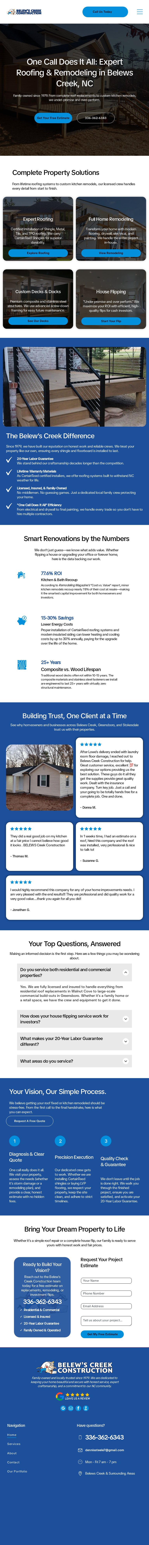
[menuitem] (39, 1412)
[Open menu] (140, 12)
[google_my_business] (63, 1387)
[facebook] (78, 1387)
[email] (71, 1387)
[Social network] (86, 1387)
